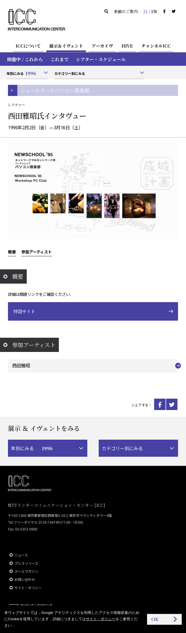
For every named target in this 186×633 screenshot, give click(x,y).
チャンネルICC (156, 46)
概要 (12, 252)
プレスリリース (26, 563)
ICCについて (28, 46)
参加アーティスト (36, 252)
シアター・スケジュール (101, 59)
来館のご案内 (126, 11)
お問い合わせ (25, 579)
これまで (59, 59)
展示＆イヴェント (66, 46)
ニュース (21, 555)
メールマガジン (26, 571)
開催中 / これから (25, 59)
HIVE (127, 46)
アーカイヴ (102, 46)
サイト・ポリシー (28, 587)
